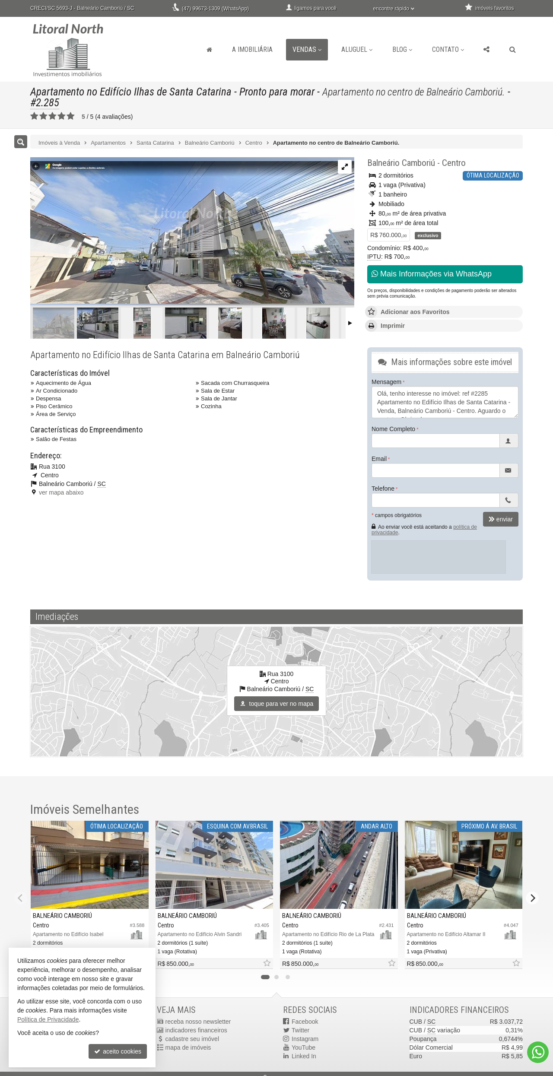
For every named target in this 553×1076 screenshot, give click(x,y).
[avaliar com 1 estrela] (34, 116)
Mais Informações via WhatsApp (432, 274)
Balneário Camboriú (401, 163)
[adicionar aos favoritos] (266, 963)
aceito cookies (117, 1051)
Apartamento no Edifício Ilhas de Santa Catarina (131, 92)
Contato (448, 49)
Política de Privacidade (48, 1019)
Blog (402, 49)
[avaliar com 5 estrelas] (71, 116)
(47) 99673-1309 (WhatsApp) (215, 9)
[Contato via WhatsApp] (538, 1052)
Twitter (300, 1030)
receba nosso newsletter (198, 1021)
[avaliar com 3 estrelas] (52, 116)
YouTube (303, 1047)
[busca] (512, 49)
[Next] (532, 898)
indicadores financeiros (196, 1030)
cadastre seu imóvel (192, 1038)
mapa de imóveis (188, 1047)
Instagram (305, 1038)
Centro (454, 163)
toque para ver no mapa (277, 703)
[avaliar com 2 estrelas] (43, 116)
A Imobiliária (252, 49)
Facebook (305, 1021)
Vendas (306, 49)
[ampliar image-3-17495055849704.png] (192, 229)
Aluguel (356, 49)
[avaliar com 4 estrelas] (61, 116)
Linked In (304, 1056)
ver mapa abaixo (61, 492)
